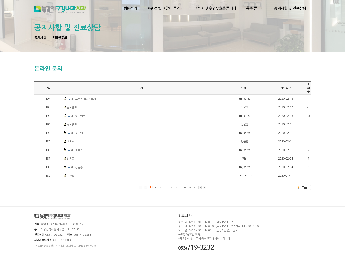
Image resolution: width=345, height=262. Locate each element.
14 (166, 187)
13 (161, 187)
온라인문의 (59, 37)
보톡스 (70, 141)
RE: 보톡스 (77, 150)
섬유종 (70, 158)
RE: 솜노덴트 (78, 116)
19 (190, 187)
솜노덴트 (72, 107)
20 (195, 187)
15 (170, 187)
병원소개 (130, 8)
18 (185, 187)
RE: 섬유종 (77, 167)
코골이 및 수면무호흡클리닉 (215, 8)
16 (175, 187)
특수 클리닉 (255, 8)
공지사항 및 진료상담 (290, 8)
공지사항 (40, 37)
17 (180, 187)
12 (156, 187)
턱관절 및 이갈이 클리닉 (165, 8)
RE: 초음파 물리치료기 (83, 99)
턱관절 (70, 176)
